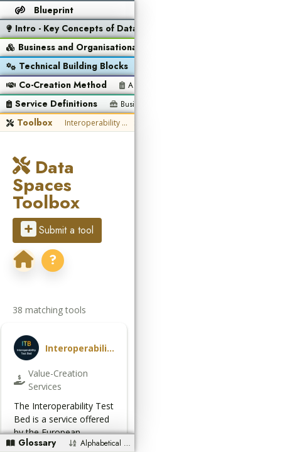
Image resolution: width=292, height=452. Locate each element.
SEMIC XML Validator (234, 122)
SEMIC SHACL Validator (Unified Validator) (165, 122)
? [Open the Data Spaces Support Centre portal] (148, 195)
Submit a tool (57, 194)
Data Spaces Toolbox (111, 167)
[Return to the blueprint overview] (45, 10)
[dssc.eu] (119, 195)
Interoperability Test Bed (96, 122)
